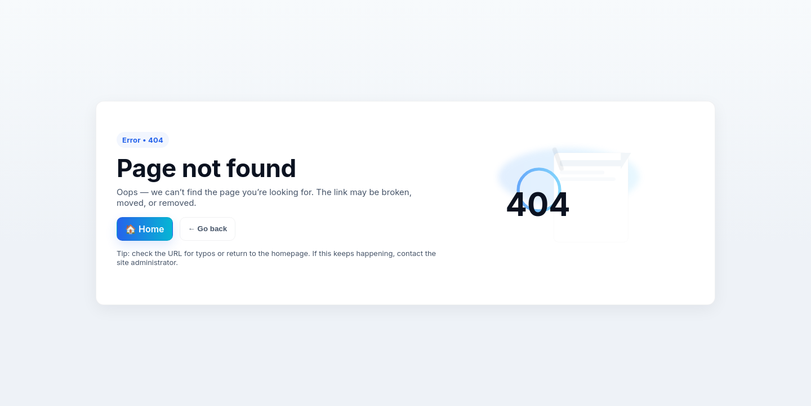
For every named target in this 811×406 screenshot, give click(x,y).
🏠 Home (144, 229)
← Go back (208, 228)
